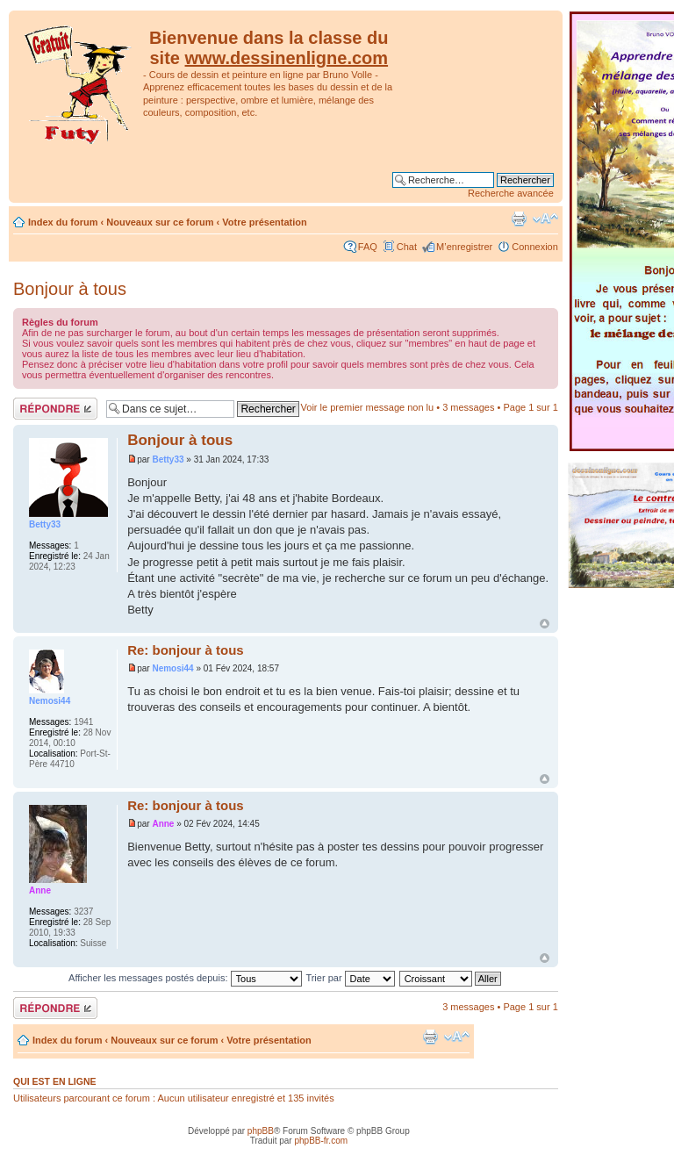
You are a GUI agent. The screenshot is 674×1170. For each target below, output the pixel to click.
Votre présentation (264, 222)
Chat (407, 246)
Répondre (55, 409)
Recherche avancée (511, 193)
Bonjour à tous (69, 288)
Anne (163, 824)
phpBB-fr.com (321, 1140)
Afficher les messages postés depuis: (184, 978)
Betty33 (167, 459)
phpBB (260, 1131)
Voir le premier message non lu (367, 407)
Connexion (535, 246)
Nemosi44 (172, 668)
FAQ (367, 246)
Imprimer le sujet (518, 218)
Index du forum (62, 222)
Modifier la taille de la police (545, 218)
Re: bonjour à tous (185, 649)
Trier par (349, 978)
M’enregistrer (464, 246)
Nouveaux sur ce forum (159, 222)
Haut (544, 623)
